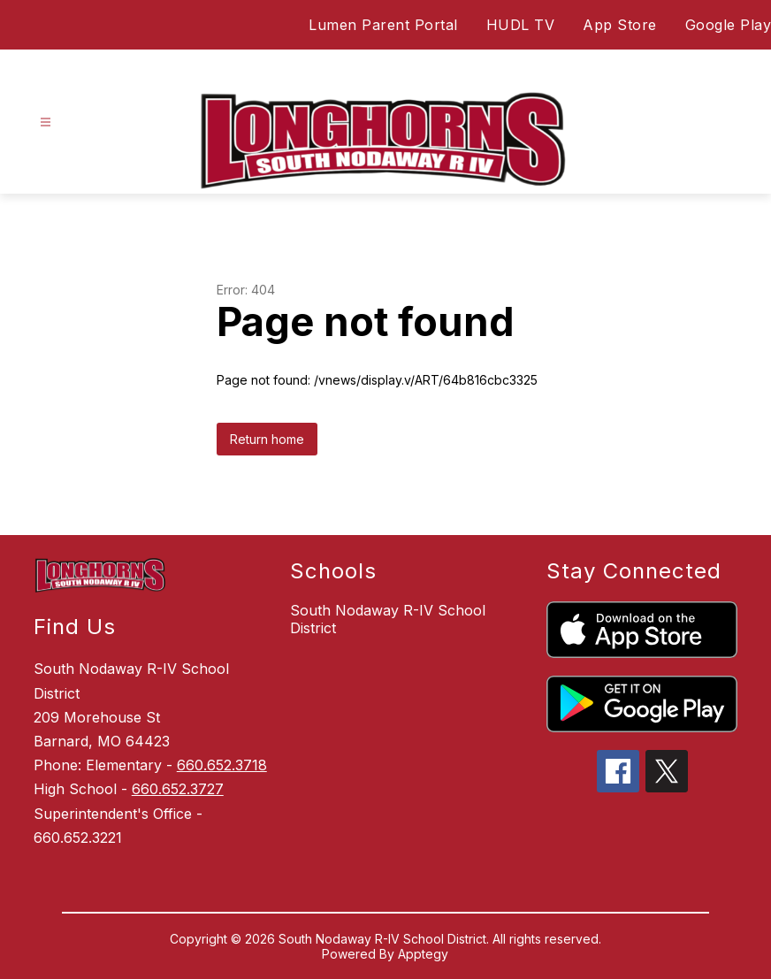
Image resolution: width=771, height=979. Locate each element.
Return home (267, 439)
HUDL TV (520, 25)
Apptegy (423, 953)
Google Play (728, 25)
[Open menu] (45, 122)
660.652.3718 (222, 765)
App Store (620, 25)
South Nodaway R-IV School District (387, 619)
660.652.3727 (178, 789)
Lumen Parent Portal (383, 25)
